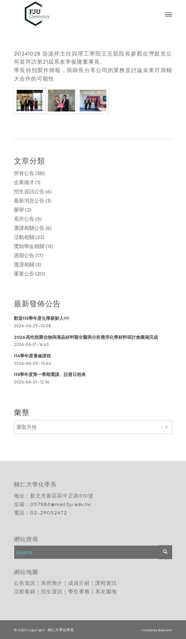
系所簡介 (52, 583)
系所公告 (24, 219)
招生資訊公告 (29, 191)
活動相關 (24, 237)
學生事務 (79, 591)
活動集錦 (25, 591)
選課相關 (24, 264)
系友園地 (106, 591)
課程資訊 (106, 583)
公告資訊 (25, 583)
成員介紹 (79, 583)
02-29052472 (48, 512)
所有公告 (24, 173)
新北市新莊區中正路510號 (62, 495)
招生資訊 (52, 591)
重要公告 (24, 273)
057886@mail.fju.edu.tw (60, 504)
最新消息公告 (29, 200)
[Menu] (168, 14)
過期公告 (24, 255)
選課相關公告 (29, 228)
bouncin (165, 629)
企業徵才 (24, 182)
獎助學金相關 (29, 246)
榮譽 (19, 209)
